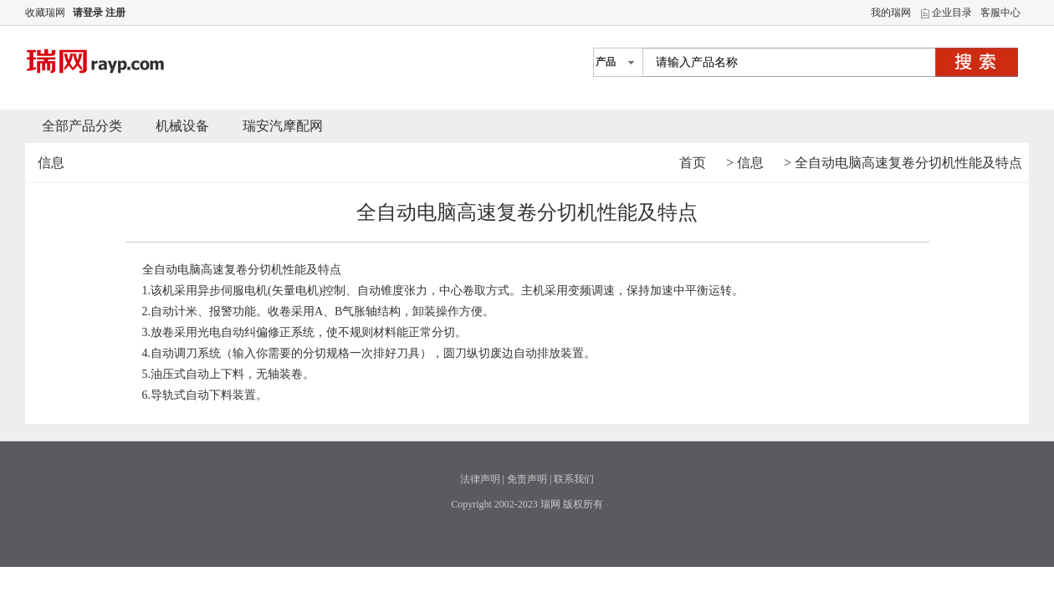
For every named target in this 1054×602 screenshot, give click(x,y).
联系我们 (574, 479)
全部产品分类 (82, 126)
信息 (750, 163)
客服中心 (1000, 12)
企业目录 (952, 12)
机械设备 (182, 126)
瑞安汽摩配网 (283, 126)
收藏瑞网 (45, 12)
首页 (692, 163)
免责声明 (527, 479)
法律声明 (480, 479)
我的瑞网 (891, 12)
